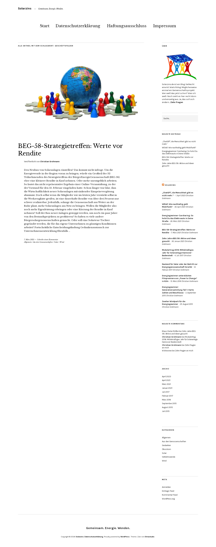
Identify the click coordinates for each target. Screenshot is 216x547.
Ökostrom (166, 449)
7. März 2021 (29, 239)
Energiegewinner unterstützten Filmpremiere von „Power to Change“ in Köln (179, 278)
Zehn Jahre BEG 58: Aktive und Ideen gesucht (179, 332)
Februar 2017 (167, 396)
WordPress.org (168, 499)
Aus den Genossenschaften (43, 242)
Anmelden (166, 487)
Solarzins (24, 8)
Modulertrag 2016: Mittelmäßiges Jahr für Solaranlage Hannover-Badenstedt (178, 253)
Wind (62, 242)
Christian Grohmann (50, 161)
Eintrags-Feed (168, 491)
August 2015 (167, 407)
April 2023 (166, 376)
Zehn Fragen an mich (184, 351)
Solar (56, 242)
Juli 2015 (166, 411)
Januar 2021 (167, 388)
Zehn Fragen (176, 102)
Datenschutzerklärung (78, 25)
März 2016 (166, 400)
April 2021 (166, 380)
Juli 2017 (166, 392)
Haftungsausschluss (126, 25)
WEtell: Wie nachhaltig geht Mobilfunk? (179, 147)
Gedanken (166, 445)
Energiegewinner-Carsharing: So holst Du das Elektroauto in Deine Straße (179, 152)
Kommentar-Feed (169, 495)
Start (45, 25)
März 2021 (166, 384)
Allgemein (28, 242)
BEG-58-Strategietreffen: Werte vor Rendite (75, 149)
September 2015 (169, 403)
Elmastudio (149, 537)
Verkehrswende (168, 457)
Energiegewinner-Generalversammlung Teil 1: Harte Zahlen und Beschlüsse (178, 290)
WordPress (125, 537)
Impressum (164, 25)
